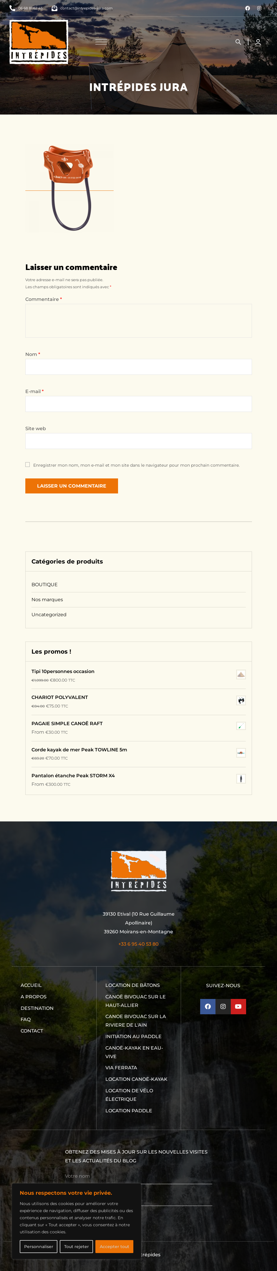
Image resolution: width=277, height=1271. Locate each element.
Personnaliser (38, 1246)
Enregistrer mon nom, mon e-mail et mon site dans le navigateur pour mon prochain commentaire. (136, 465)
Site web (35, 428)
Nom (32, 354)
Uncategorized (49, 614)
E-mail (34, 391)
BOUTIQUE (44, 584)
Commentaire (43, 299)
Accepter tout (114, 1246)
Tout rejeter (76, 1246)
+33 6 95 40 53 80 (138, 944)
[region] (76, 1221)
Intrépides (148, 1254)
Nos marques (47, 599)
